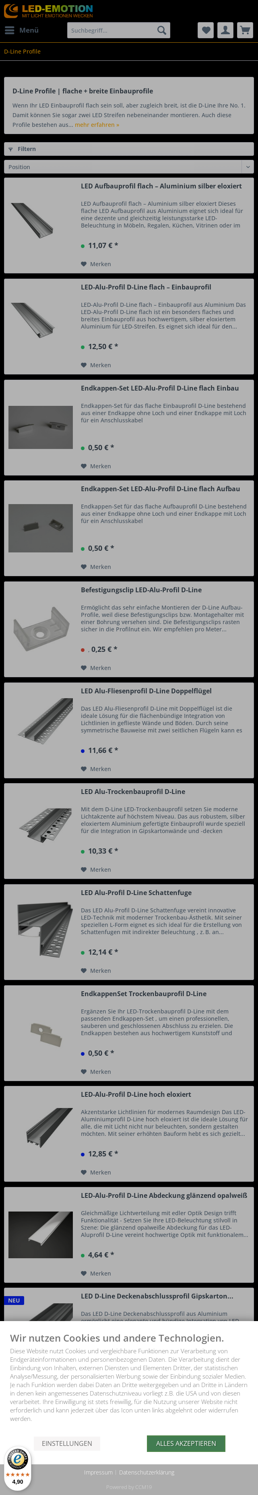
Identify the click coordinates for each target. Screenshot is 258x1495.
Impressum (98, 1472)
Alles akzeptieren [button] (186, 1443)
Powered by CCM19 (129, 1487)
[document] (129, 1384)
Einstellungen (67, 1443)
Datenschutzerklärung (146, 1472)
